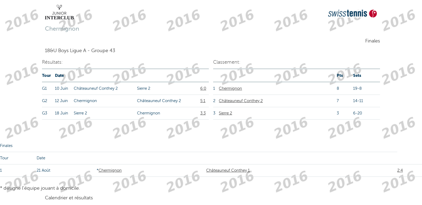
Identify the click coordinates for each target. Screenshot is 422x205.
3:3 (203, 113)
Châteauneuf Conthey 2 (241, 101)
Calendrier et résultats (69, 197)
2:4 (400, 170)
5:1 (202, 101)
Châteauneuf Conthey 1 (228, 170)
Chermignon (230, 88)
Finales (372, 41)
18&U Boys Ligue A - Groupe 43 (80, 50)
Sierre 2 (225, 113)
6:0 (203, 88)
